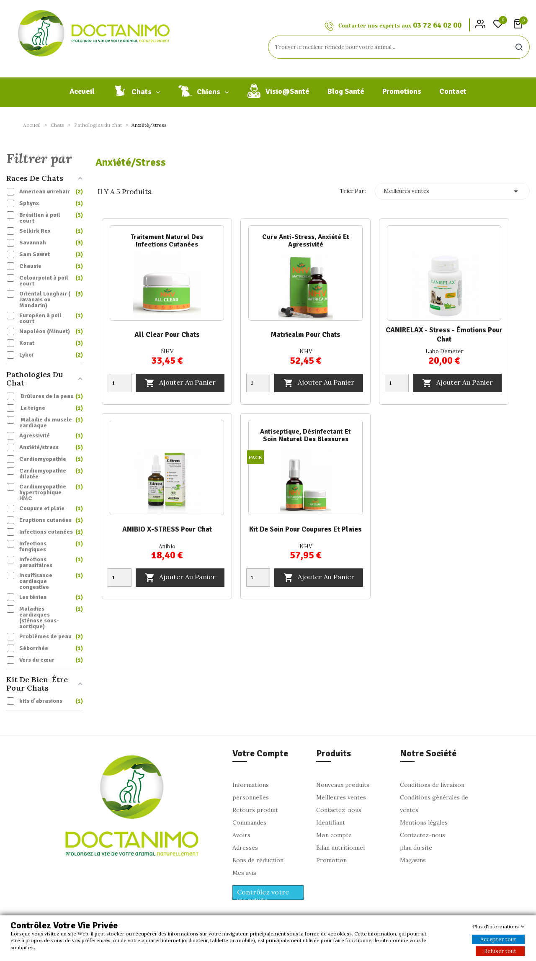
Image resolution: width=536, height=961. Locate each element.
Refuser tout (500, 951)
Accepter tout (498, 939)
